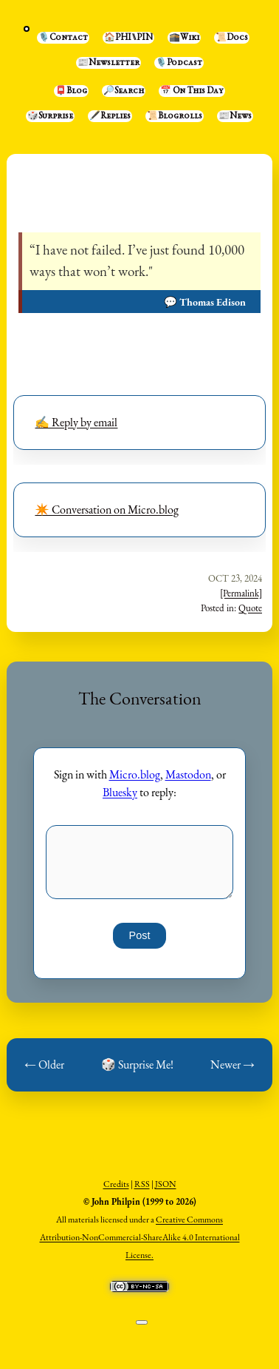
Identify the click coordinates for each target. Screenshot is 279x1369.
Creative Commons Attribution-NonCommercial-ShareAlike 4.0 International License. (140, 1237)
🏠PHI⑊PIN (128, 37)
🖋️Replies (110, 116)
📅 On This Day (192, 91)
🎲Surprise (50, 116)
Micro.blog (134, 774)
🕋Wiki (184, 37)
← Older (44, 1064)
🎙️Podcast (179, 62)
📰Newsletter (109, 62)
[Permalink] (241, 593)
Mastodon (188, 774)
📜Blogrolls (174, 116)
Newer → (232, 1064)
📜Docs (232, 37)
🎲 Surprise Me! (137, 1064)
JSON (165, 1184)
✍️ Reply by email (76, 422)
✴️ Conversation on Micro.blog (107, 509)
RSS (142, 1184)
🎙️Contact (63, 37)
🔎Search (123, 91)
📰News (235, 116)
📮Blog (71, 91)
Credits (116, 1184)
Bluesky (120, 792)
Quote (250, 608)
